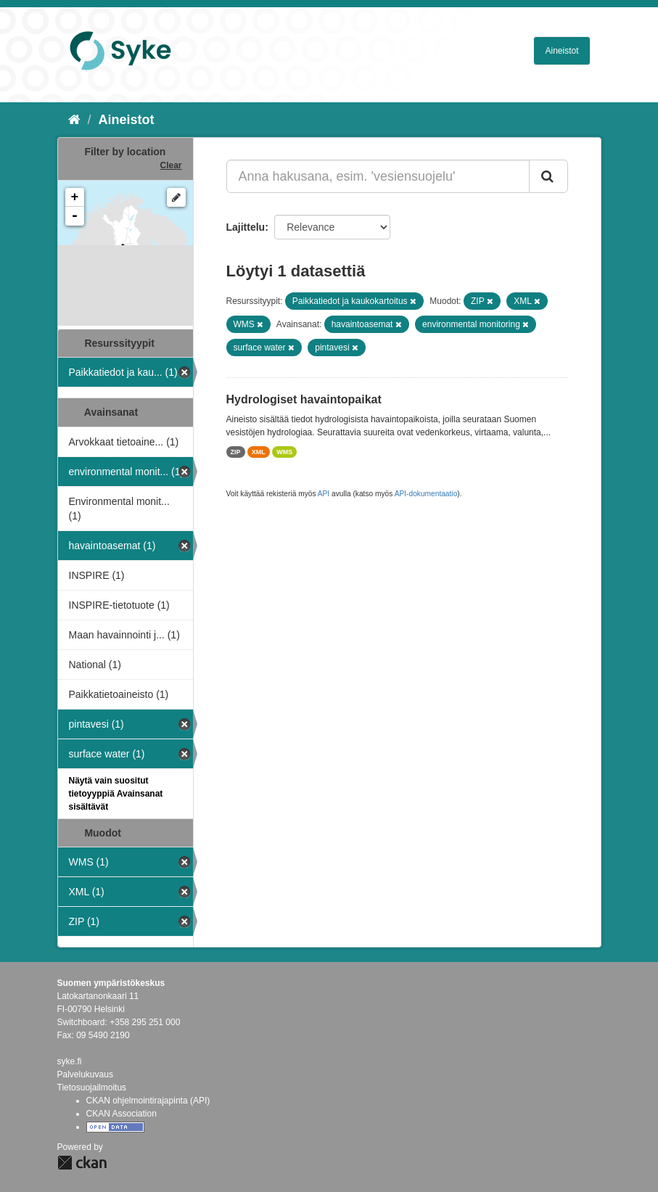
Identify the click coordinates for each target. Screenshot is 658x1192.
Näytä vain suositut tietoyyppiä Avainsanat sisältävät (116, 794)
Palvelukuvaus (85, 1074)
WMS (284, 452)
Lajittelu (246, 227)
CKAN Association (121, 1114)
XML (259, 452)
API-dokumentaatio (426, 494)
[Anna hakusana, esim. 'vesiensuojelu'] (378, 176)
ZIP (236, 452)
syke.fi (69, 1061)
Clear (170, 165)
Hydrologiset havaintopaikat (304, 399)
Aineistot (561, 51)
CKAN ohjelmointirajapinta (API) (148, 1101)
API (323, 494)
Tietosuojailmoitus (92, 1087)
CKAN (82, 1162)
